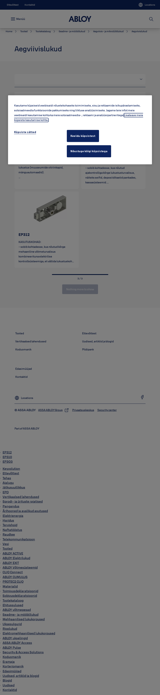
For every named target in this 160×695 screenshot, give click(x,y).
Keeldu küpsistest (82, 136)
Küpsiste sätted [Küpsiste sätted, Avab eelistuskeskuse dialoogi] (25, 132)
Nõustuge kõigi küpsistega (89, 151)
